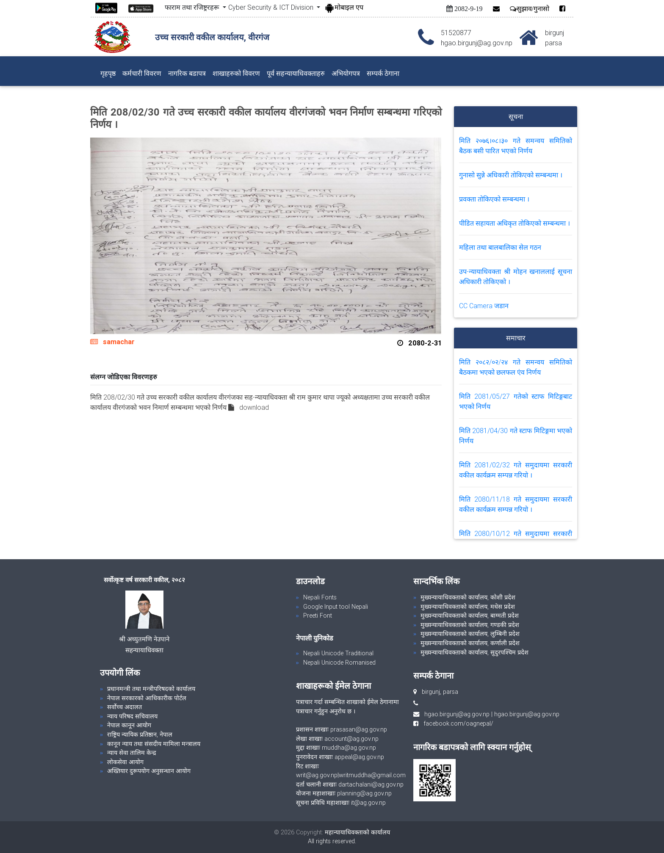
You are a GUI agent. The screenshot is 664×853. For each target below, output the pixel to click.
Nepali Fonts (320, 597)
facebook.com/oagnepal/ (455, 723)
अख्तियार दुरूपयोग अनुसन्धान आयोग (149, 771)
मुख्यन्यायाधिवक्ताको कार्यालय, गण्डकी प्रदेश (470, 625)
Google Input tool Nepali (335, 606)
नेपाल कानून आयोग (129, 725)
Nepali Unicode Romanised (339, 662)
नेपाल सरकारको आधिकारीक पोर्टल (146, 698)
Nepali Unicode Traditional (338, 653)
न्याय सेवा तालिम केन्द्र (131, 752)
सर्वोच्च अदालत (124, 707)
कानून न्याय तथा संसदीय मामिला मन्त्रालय (153, 744)
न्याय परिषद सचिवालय (132, 716)
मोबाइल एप (343, 7)
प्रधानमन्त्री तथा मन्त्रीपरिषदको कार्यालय (151, 689)
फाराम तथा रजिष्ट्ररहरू (193, 7)
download (254, 407)
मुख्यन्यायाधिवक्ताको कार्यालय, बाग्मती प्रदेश (470, 615)
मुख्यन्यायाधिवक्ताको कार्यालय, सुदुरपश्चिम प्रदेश (474, 652)
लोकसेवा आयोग (125, 762)
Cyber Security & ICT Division (271, 7)
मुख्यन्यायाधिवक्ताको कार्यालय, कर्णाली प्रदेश (470, 643)
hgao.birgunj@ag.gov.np (457, 714)
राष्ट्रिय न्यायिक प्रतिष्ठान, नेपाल (139, 734)
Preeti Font (317, 615)
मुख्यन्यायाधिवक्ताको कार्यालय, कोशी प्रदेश (468, 597)
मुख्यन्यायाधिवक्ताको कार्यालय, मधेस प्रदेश (468, 606)
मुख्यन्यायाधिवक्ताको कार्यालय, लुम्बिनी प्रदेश (470, 634)
